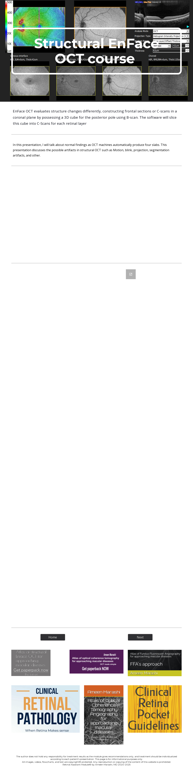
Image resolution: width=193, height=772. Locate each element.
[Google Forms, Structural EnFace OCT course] (96, 445)
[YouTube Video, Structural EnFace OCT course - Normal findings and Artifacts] (96, 214)
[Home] (53, 637)
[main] (96, 51)
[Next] (140, 637)
